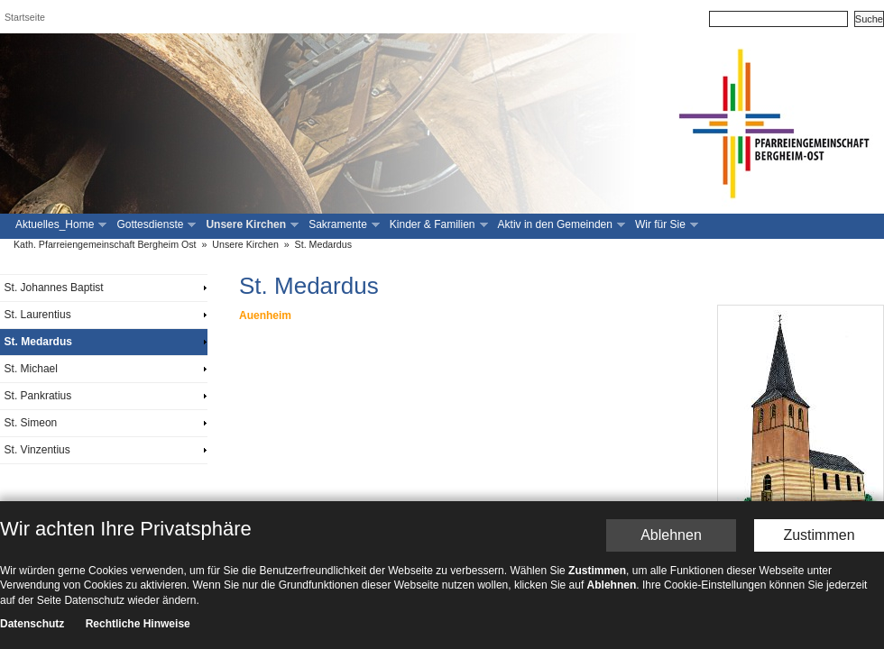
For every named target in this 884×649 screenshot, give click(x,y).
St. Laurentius (38, 314)
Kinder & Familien (437, 225)
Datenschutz (32, 483)
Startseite (25, 17)
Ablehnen (671, 393)
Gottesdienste (154, 225)
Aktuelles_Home (59, 225)
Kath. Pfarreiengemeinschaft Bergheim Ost (105, 244)
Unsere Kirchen (250, 225)
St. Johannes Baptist (54, 287)
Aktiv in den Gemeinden (559, 225)
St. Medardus (323, 244)
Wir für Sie (664, 225)
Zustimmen (818, 393)
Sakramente (342, 225)
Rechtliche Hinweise (138, 483)
